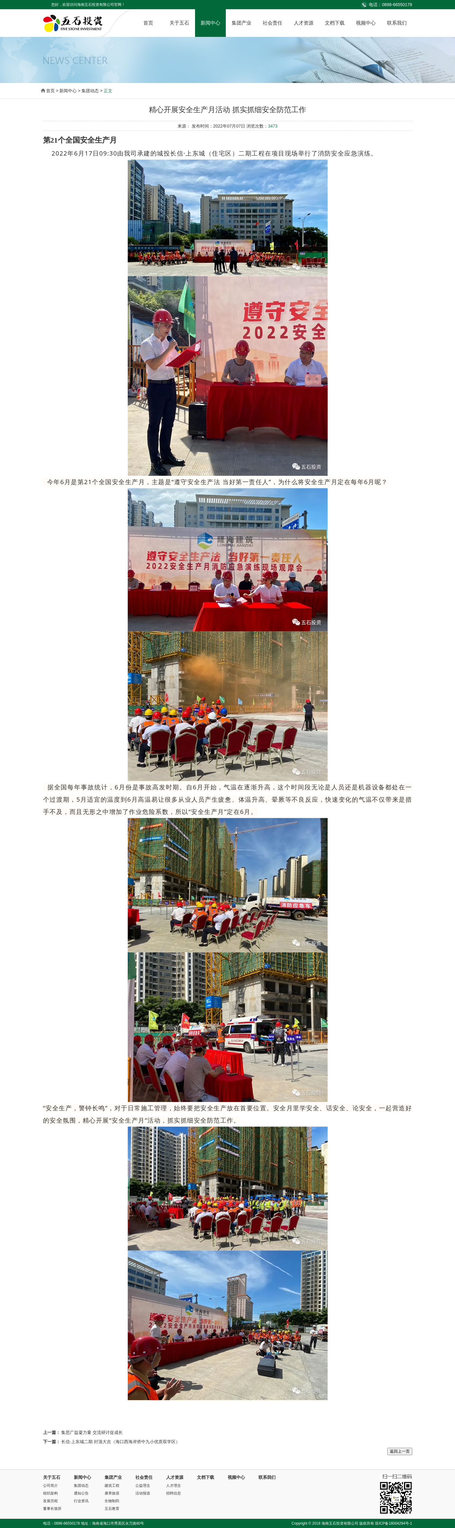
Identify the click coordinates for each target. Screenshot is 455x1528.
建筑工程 (112, 1485)
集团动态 (81, 1485)
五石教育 (112, 1508)
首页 (148, 23)
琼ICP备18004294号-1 (393, 1523)
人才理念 (173, 1485)
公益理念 (142, 1485)
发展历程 (50, 1501)
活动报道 (142, 1493)
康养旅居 (112, 1493)
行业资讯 (81, 1501)
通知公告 (81, 1493)
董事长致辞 (52, 1508)
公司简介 (50, 1485)
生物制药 (112, 1501)
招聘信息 (173, 1493)
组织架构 (50, 1493)
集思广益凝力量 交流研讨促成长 (92, 1432)
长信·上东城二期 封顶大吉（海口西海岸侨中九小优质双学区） (120, 1441)
